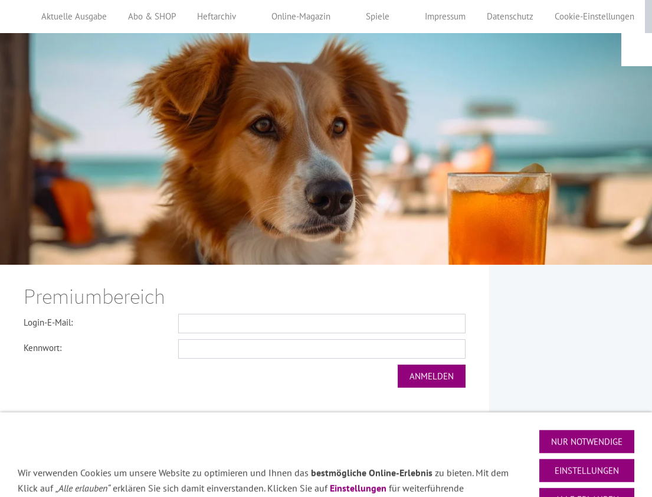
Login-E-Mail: (48, 322)
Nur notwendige (586, 466)
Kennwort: (42, 347)
